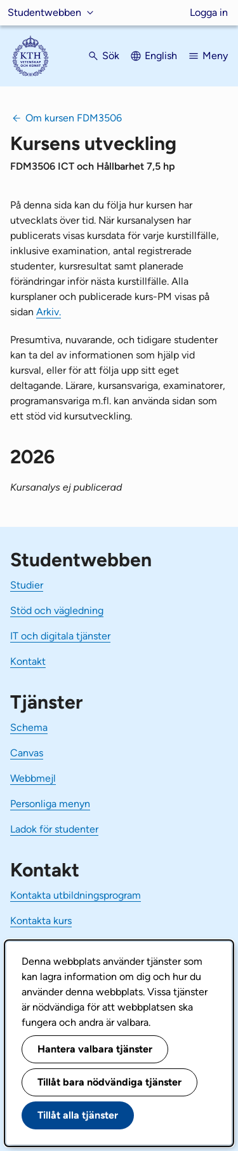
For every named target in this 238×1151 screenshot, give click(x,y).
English (161, 56)
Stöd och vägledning (56, 610)
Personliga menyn (50, 804)
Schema (29, 727)
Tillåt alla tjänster (77, 1115)
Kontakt (28, 661)
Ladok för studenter (54, 829)
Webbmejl (33, 778)
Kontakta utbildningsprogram (75, 895)
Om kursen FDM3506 (73, 118)
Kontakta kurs (41, 921)
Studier (26, 585)
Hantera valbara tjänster (94, 1049)
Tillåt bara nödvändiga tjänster (109, 1082)
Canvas (26, 753)
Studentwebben (44, 12)
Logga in (209, 12)
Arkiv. (48, 312)
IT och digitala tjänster (60, 636)
